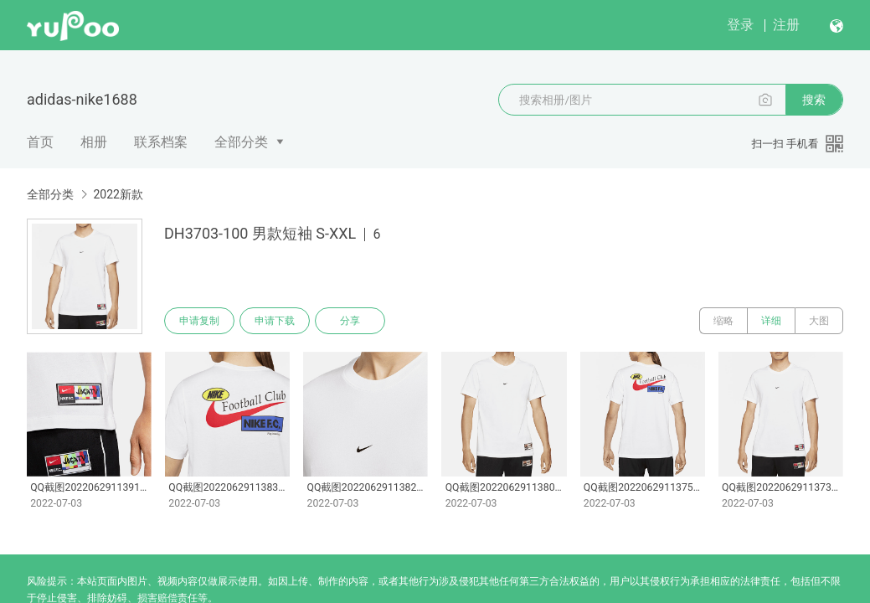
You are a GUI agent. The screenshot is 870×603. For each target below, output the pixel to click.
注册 (786, 25)
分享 (350, 321)
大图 (819, 321)
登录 (740, 25)
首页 (40, 142)
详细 (771, 321)
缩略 (723, 321)
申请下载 (275, 321)
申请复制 (199, 321)
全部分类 (241, 142)
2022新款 (117, 194)
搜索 (814, 99)
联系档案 (161, 142)
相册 (93, 142)
